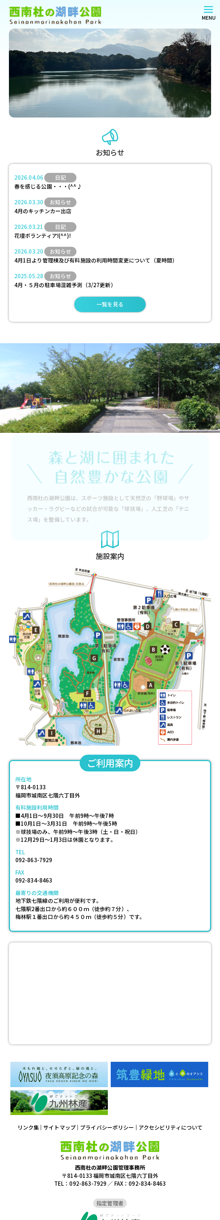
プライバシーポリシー (107, 1127)
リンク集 (28, 1127)
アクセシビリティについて (171, 1127)
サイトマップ (59, 1127)
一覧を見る (110, 304)
